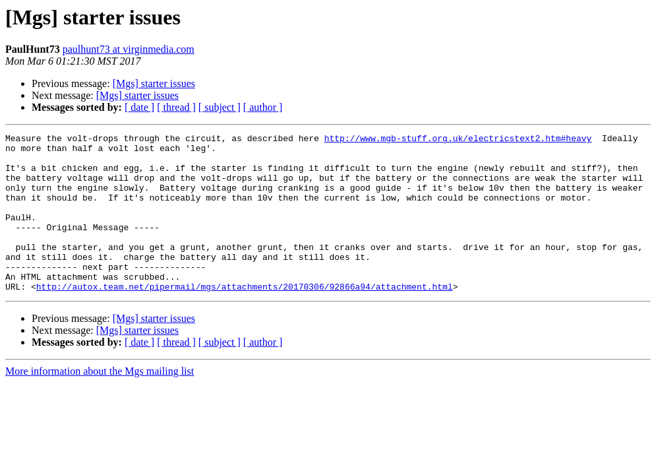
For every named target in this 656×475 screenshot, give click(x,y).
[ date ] (139, 107)
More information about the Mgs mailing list (99, 402)
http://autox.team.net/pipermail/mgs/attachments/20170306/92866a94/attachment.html (244, 318)
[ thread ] (176, 107)
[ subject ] (219, 107)
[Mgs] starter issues (154, 83)
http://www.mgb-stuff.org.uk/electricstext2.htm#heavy (458, 140)
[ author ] (263, 107)
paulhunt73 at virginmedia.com (128, 49)
